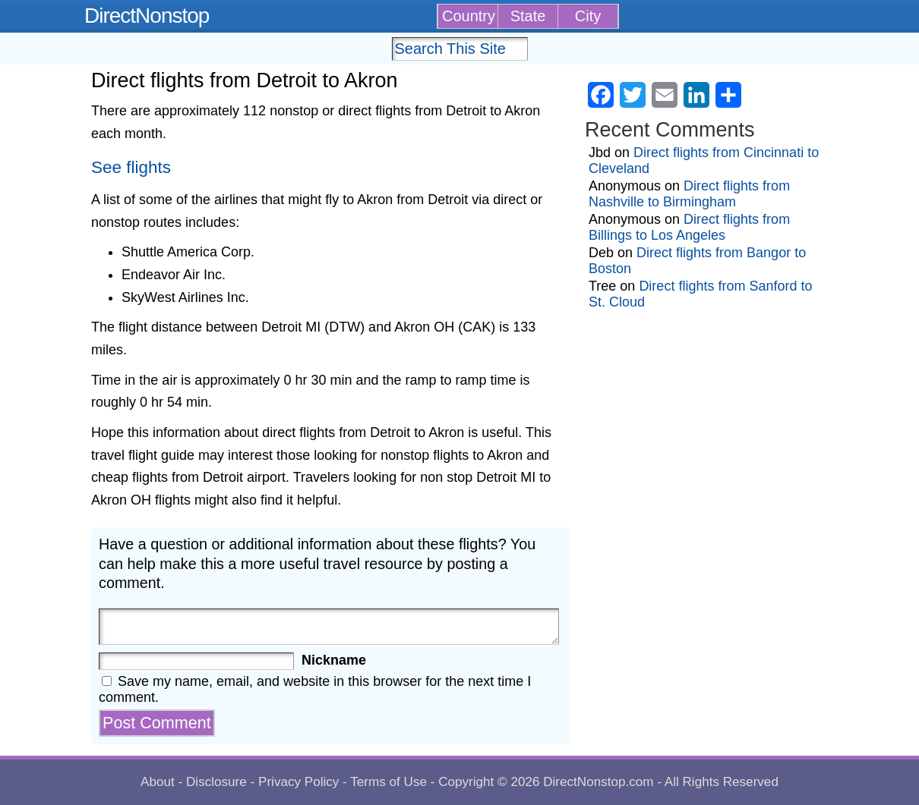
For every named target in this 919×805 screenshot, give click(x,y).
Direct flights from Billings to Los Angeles (689, 227)
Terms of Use (388, 782)
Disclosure (216, 782)
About (158, 782)
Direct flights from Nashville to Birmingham (689, 193)
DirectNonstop (146, 15)
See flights (131, 167)
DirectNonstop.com (598, 782)
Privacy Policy (298, 782)
